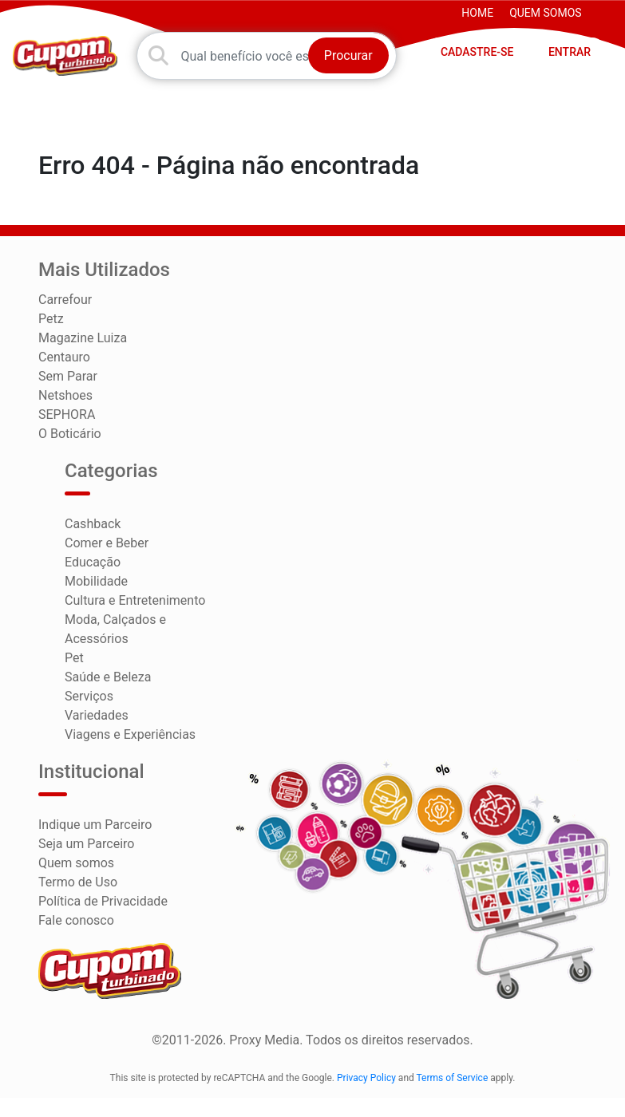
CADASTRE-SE (477, 51)
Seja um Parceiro (86, 843)
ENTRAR (569, 51)
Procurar (348, 55)
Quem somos (545, 12)
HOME (477, 12)
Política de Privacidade (103, 901)
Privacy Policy (366, 1077)
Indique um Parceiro (95, 824)
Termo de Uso (77, 882)
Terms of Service (453, 1077)
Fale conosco (76, 920)
